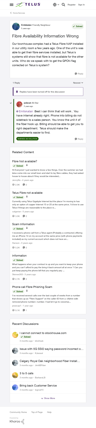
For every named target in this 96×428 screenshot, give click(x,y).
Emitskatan (26, 111)
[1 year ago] (27, 305)
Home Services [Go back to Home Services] (17, 13)
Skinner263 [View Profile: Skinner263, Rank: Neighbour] (17, 274)
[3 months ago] (26, 340)
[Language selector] (56, 5)
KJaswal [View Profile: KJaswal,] (39, 353)
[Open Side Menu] (11, 4)
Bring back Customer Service (38, 385)
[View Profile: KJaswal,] (15, 351)
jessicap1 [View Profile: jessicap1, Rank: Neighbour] (16, 305)
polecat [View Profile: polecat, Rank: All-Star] (27, 102)
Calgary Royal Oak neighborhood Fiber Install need (48, 361)
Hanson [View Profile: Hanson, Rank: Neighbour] (16, 243)
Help (49, 412)
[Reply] (79, 74)
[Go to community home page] (28, 4)
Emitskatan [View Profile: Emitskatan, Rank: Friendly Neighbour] (26, 25)
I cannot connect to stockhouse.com (43, 333)
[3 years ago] (26, 242)
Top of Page (37, 412)
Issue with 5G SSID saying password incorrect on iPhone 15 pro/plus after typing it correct (51, 349)
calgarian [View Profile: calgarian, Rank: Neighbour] (16, 211)
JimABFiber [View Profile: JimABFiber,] (40, 365)
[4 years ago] (27, 180)
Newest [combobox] (78, 82)
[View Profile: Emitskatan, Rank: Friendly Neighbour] (16, 26)
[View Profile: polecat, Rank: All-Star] (19, 104)
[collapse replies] (11, 103)
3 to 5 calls (26, 373)
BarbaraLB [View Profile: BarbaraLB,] (40, 377)
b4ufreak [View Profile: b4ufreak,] (39, 341)
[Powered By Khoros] (48, 420)
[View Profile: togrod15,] (15, 387)
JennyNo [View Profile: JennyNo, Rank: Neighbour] (16, 180)
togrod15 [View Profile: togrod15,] (39, 389)
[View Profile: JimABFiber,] (15, 363)
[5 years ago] (28, 211)
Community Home (18, 412)
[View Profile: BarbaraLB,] (15, 375)
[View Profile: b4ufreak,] (15, 335)
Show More (48, 398)
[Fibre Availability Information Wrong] (28, 106)
